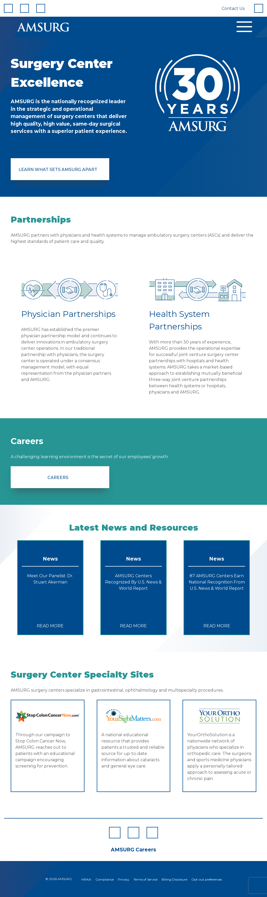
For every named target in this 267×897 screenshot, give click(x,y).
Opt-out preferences (206, 879)
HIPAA (86, 879)
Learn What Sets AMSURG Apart (58, 169)
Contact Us (233, 8)
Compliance (104, 879)
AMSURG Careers (133, 850)
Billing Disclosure (174, 879)
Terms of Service (145, 879)
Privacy (123, 879)
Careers (57, 477)
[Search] (258, 8)
